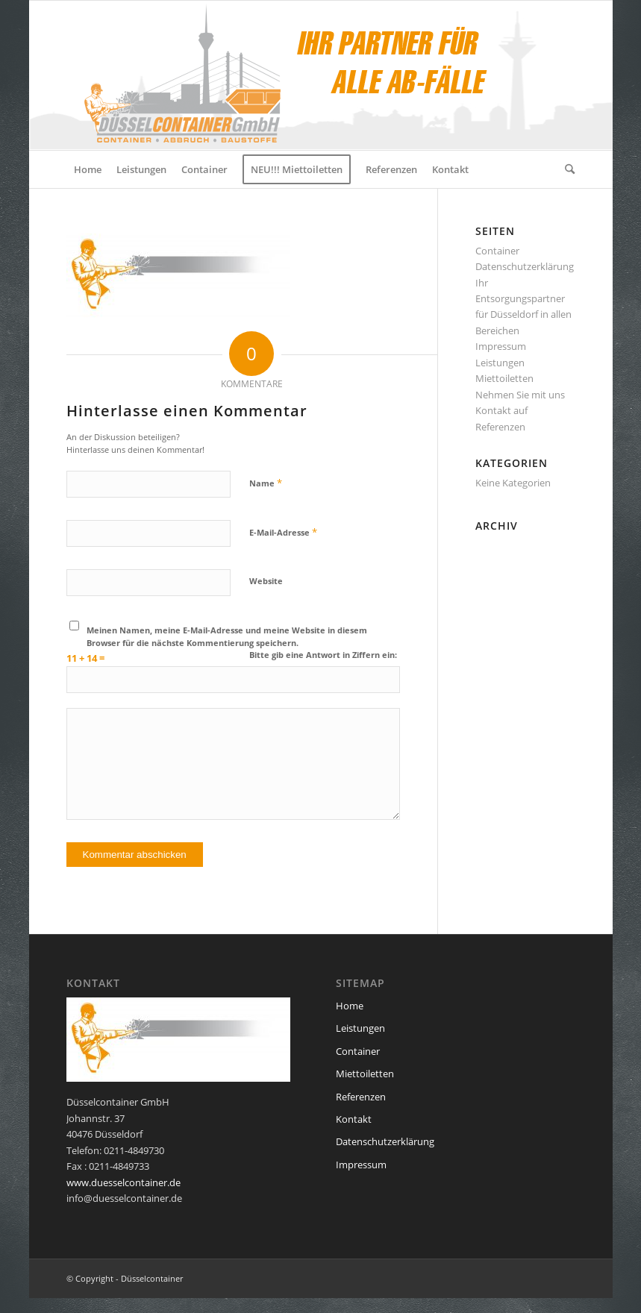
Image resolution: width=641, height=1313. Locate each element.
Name (265, 482)
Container (497, 250)
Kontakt (354, 1119)
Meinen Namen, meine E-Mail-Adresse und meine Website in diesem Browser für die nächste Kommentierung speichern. (227, 636)
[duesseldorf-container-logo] (282, 75)
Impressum (500, 346)
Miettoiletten (504, 378)
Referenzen (500, 426)
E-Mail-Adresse (283, 532)
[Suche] (566, 169)
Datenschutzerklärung (524, 266)
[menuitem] (87, 169)
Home (349, 1005)
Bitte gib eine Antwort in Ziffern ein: (323, 654)
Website (266, 580)
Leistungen (500, 362)
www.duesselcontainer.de (123, 1182)
